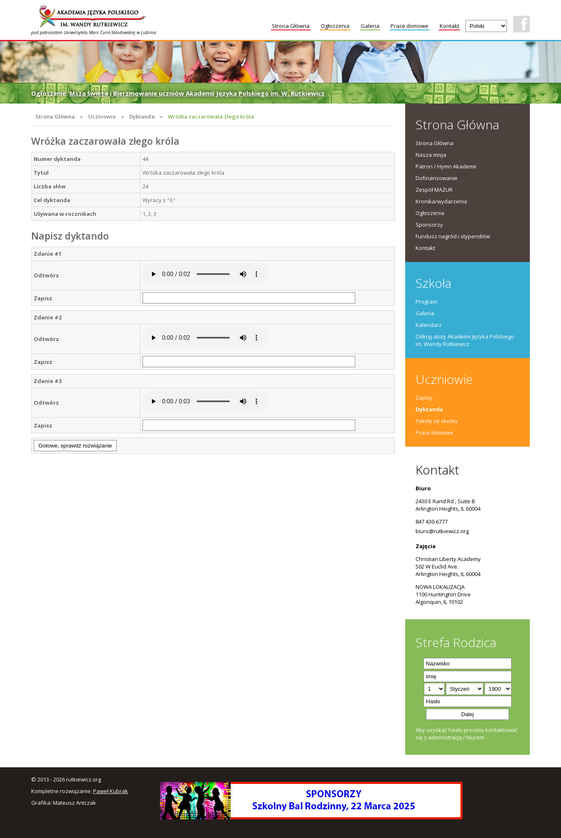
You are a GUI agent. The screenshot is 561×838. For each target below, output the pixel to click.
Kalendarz (429, 325)
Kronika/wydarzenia (441, 201)
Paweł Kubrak (110, 791)
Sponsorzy (429, 224)
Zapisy (424, 397)
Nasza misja (431, 154)
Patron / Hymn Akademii (446, 166)
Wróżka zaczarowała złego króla (211, 116)
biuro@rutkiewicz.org (442, 531)
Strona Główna (291, 26)
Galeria (370, 26)
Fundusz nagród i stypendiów (453, 236)
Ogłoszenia (335, 26)
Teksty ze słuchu (437, 421)
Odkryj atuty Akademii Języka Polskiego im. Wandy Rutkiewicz (465, 340)
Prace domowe (409, 26)
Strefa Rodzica (456, 642)
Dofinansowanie (437, 178)
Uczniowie (102, 116)
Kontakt (449, 26)
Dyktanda (142, 116)
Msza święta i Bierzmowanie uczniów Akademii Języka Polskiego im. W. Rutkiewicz (197, 93)
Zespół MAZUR (434, 189)
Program (426, 301)
